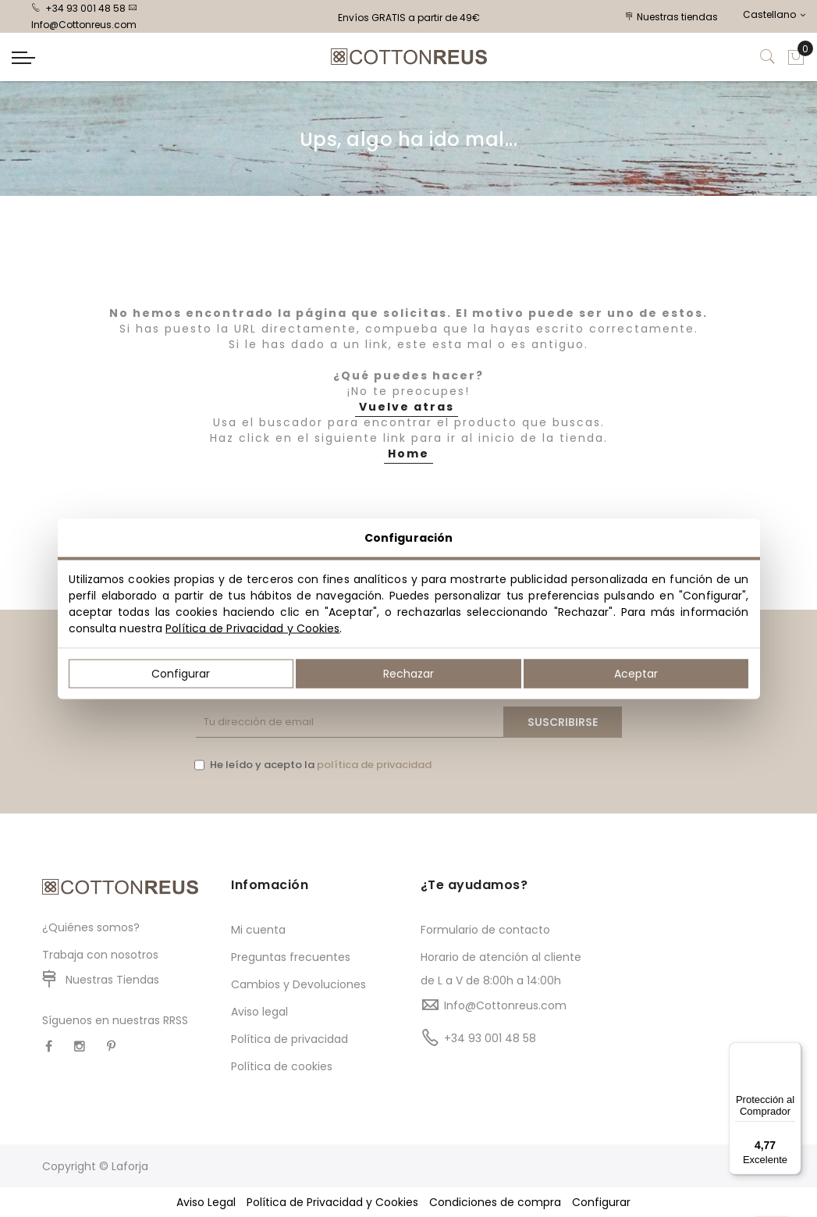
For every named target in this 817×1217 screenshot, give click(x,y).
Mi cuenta (258, 930)
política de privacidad (374, 764)
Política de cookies (281, 1066)
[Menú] (792, 1051)
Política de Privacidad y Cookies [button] (332, 1202)
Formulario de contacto (485, 930)
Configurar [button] (601, 1202)
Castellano (774, 14)
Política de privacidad (289, 1039)
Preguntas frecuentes (290, 957)
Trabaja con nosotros (100, 955)
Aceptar (636, 673)
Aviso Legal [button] (206, 1202)
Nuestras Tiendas (112, 979)
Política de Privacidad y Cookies (252, 627)
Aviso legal (259, 1012)
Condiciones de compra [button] (495, 1202)
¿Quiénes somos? (91, 927)
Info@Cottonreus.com (505, 1005)
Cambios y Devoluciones (298, 984)
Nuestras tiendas (672, 16)
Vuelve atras (406, 407)
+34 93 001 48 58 (78, 8)
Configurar (180, 673)
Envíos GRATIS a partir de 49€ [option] (409, 17)
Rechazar (408, 673)
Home (408, 453)
